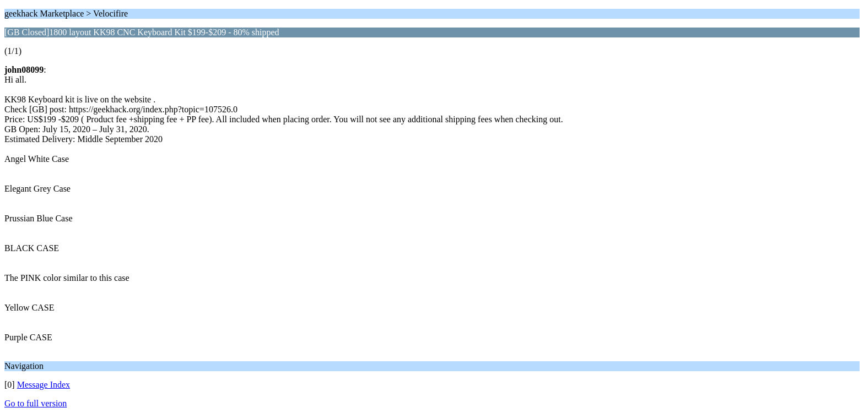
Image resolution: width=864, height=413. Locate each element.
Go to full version (35, 403)
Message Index (43, 384)
